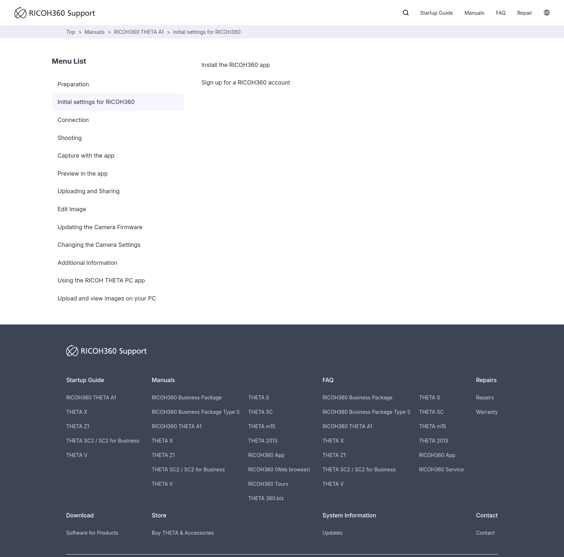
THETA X (76, 412)
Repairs (485, 397)
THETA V (76, 455)
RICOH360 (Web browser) (279, 469)
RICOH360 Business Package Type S (196, 412)
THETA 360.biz (266, 498)
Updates (332, 533)
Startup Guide (436, 13)
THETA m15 (261, 426)
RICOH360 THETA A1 (139, 32)
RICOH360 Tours (268, 484)
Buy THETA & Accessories (183, 533)
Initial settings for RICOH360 (207, 32)
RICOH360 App (266, 455)
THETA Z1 (77, 426)
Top (70, 32)
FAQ (501, 13)
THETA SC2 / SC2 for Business (102, 441)
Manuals (474, 13)
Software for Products (92, 533)
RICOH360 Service (441, 469)
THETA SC (260, 412)
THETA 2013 (262, 441)
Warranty (487, 412)
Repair (524, 13)
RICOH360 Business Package (187, 397)
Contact (485, 533)
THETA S (258, 397)
